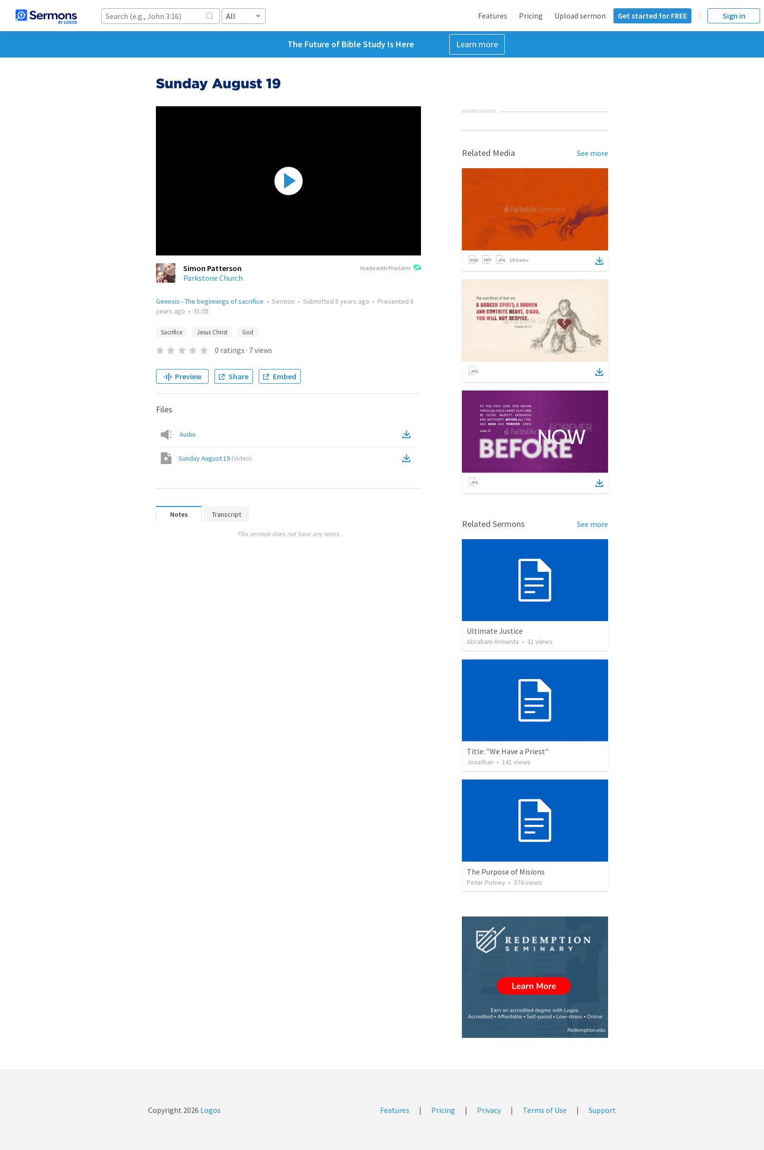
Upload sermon (580, 15)
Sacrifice (171, 332)
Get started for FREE (652, 15)
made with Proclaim (390, 268)
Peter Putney (486, 882)
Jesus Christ (212, 332)
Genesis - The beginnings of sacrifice (210, 301)
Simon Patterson (212, 268)
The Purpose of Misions (506, 872)
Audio (187, 434)
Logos (210, 1110)
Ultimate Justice (495, 631)
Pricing (531, 15)
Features (492, 15)
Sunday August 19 (215, 458)
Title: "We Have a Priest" (508, 751)
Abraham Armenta (493, 641)
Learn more (477, 44)
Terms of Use (545, 1110)
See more (592, 153)
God (247, 332)
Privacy (489, 1110)
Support (602, 1110)
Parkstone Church (213, 278)
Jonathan (480, 762)
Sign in (734, 15)
